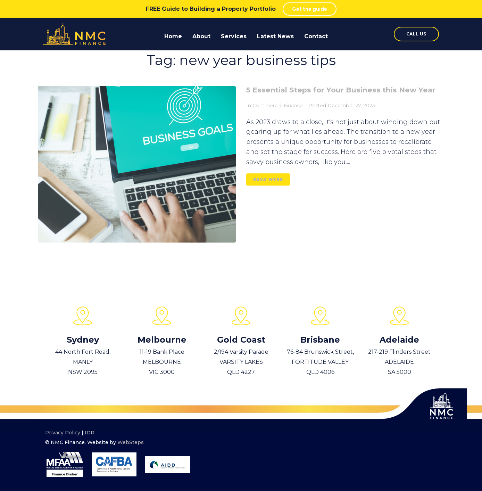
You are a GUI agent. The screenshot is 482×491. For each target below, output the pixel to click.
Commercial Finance (277, 117)
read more (268, 190)
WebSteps (130, 442)
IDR (89, 432)
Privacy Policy (62, 432)
